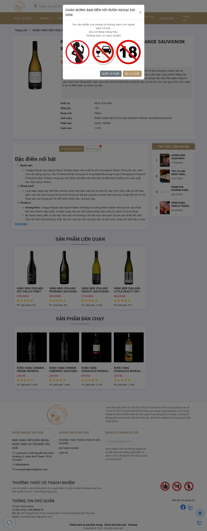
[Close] (140, 12)
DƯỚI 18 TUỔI (110, 73)
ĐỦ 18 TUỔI (132, 73)
